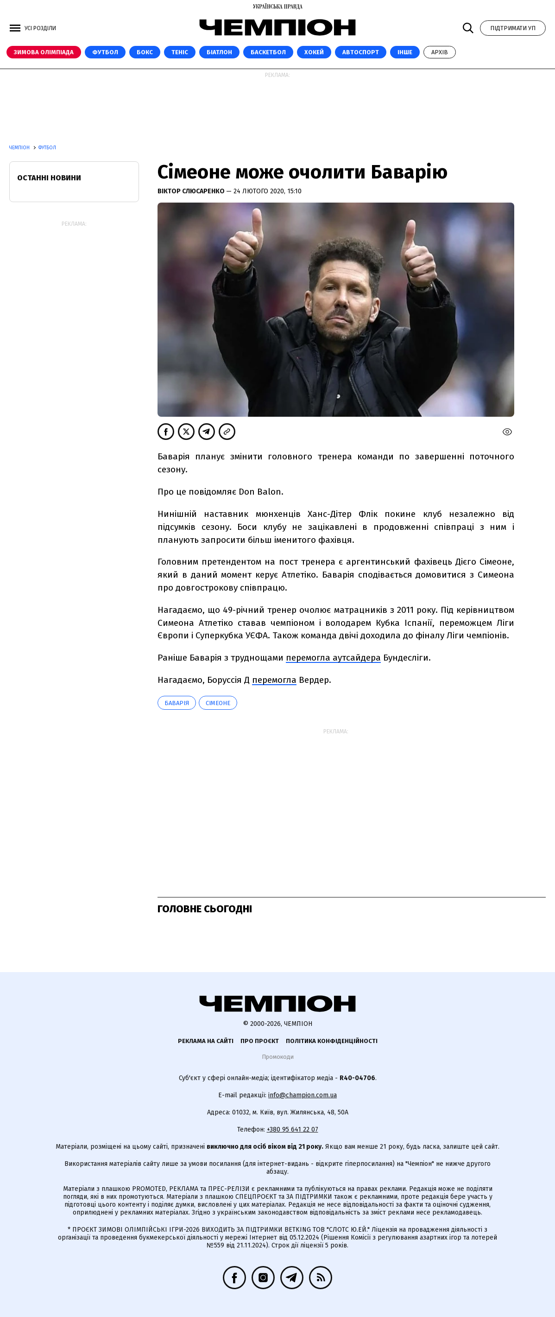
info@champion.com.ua (302, 1095)
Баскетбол (268, 52)
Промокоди (278, 1056)
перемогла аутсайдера (333, 657)
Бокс (145, 52)
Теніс (179, 52)
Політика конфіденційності (332, 1040)
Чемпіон (20, 148)
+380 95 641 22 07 (292, 1129)
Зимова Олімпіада (44, 52)
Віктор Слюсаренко (192, 191)
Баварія (176, 703)
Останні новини (49, 177)
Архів (439, 52)
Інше (404, 52)
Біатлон (219, 52)
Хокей (314, 52)
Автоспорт (360, 52)
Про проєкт (259, 1040)
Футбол (105, 52)
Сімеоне (218, 703)
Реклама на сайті (205, 1040)
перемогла (274, 679)
